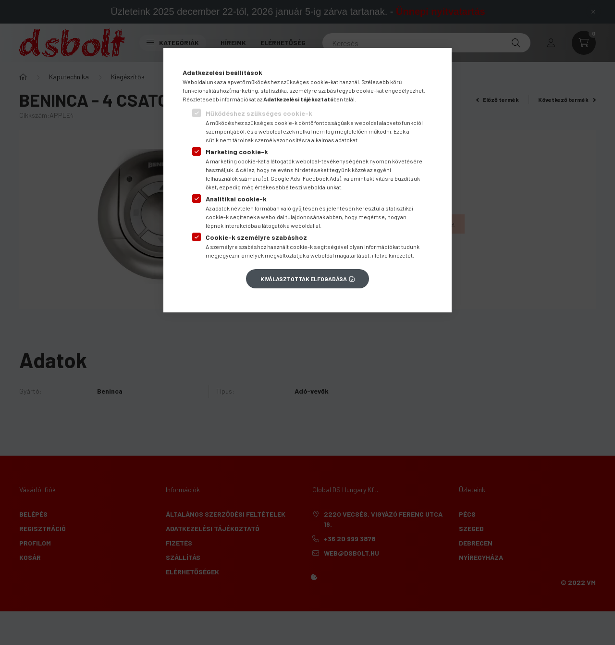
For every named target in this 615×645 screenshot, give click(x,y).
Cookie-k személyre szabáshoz (256, 237)
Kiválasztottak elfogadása (303, 278)
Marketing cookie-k (237, 152)
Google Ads (285, 178)
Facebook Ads (321, 178)
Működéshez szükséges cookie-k (259, 113)
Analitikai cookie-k (236, 199)
